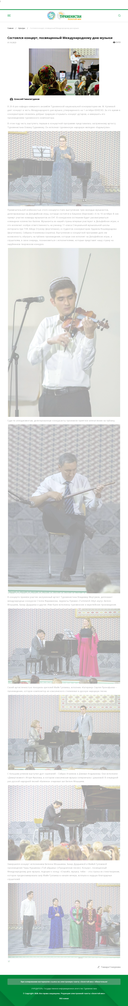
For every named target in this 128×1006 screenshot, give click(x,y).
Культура (21, 28)
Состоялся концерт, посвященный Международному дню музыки (54, 28)
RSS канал (64, 998)
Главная (10, 28)
